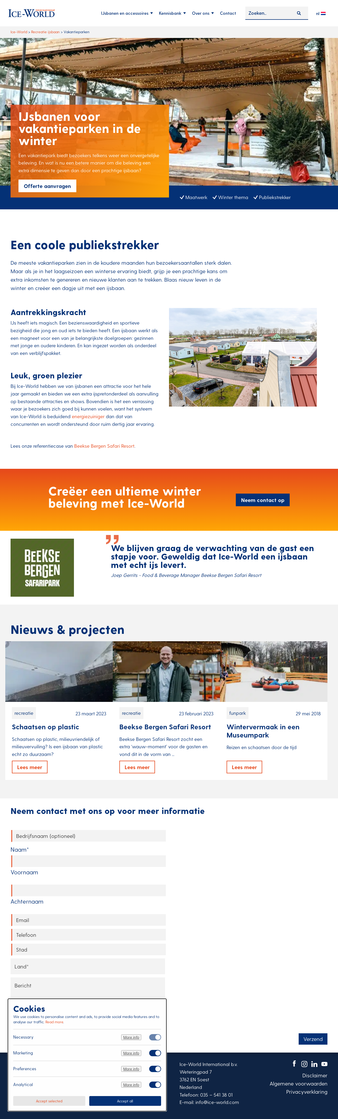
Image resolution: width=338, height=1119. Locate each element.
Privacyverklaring (306, 1091)
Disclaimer (314, 1075)
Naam (20, 849)
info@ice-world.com (217, 1102)
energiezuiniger (88, 416)
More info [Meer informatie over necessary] (131, 1037)
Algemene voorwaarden (298, 1083)
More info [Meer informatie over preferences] (131, 1069)
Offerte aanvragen (47, 186)
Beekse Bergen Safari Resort (104, 445)
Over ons (200, 13)
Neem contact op (262, 500)
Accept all (125, 1100)
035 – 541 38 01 (216, 1094)
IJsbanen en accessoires (124, 13)
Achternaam (27, 901)
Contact (228, 13)
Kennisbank (170, 13)
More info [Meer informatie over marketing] (131, 1053)
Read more (54, 1022)
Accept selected (49, 1100)
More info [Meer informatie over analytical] (131, 1084)
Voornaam (24, 872)
